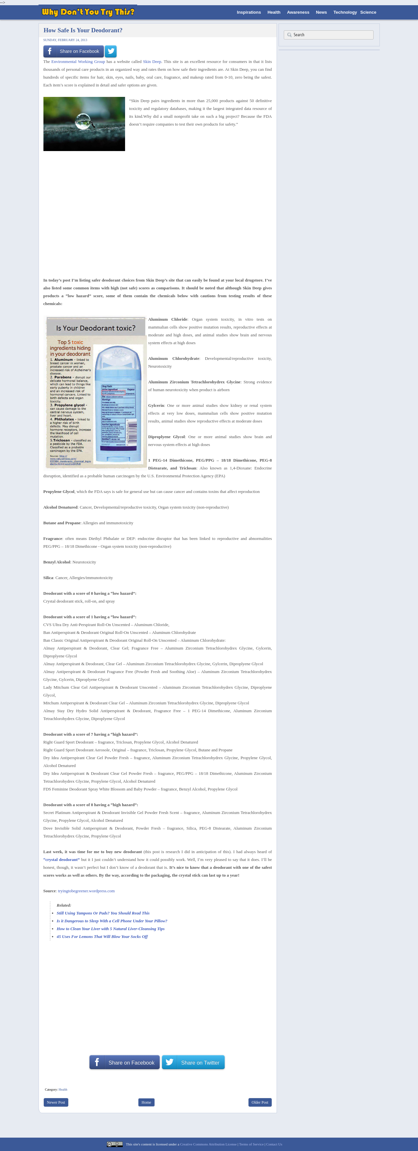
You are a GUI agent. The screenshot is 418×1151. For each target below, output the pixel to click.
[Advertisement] (155, 164)
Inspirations (249, 12)
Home (146, 1102)
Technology (345, 12)
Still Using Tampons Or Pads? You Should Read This (103, 913)
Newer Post (56, 1102)
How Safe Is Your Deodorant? (83, 30)
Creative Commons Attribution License (208, 1144)
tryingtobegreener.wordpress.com (86, 890)
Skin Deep (152, 61)
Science (368, 12)
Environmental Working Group (78, 61)
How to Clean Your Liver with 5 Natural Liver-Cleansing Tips (111, 928)
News (321, 12)
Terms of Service (251, 1144)
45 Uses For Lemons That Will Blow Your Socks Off (102, 936)
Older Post (260, 1102)
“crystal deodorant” (61, 859)
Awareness (298, 12)
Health (274, 12)
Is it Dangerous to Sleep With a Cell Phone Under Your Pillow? (112, 920)
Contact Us (274, 1144)
